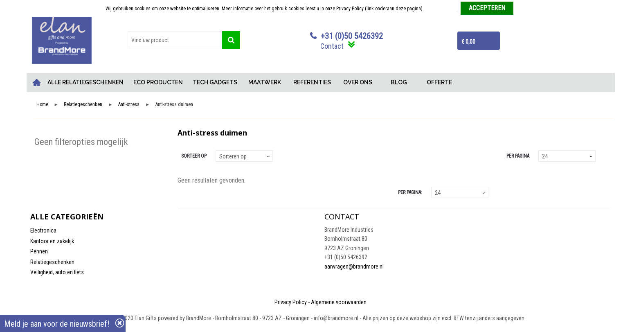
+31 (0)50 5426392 (352, 36)
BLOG (399, 82)
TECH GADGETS (215, 82)
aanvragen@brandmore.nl (354, 266)
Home (36, 82)
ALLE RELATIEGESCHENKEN (85, 82)
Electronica (43, 230)
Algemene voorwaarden (339, 302)
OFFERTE (439, 82)
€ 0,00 (468, 41)
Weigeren (525, 8)
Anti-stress (128, 104)
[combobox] (175, 40)
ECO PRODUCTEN (158, 82)
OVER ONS (357, 82)
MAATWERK (264, 82)
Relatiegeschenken (83, 104)
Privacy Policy (290, 302)
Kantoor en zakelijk (52, 241)
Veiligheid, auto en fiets (57, 272)
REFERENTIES (312, 82)
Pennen (39, 251)
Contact (332, 46)
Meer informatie (441, 8)
